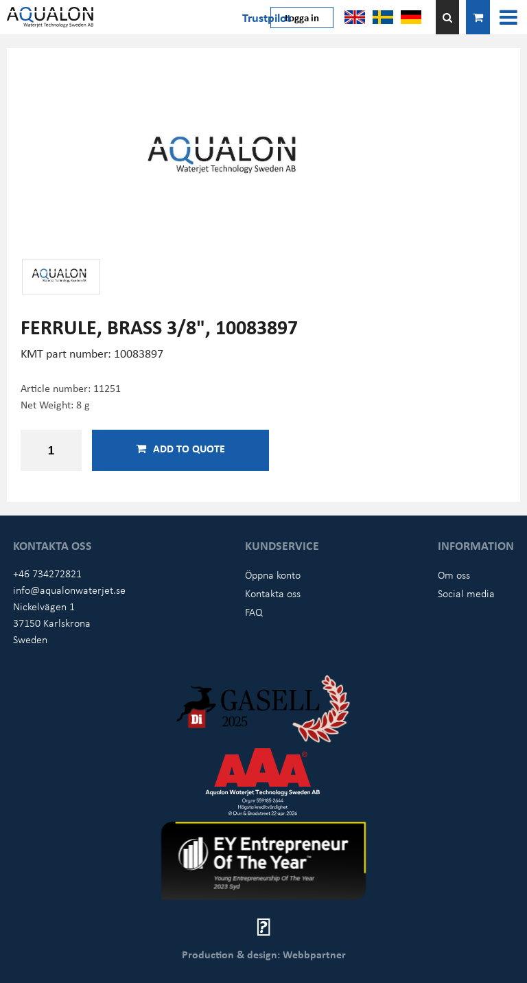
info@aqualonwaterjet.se (69, 589)
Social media (466, 593)
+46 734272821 (47, 573)
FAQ (254, 611)
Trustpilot (266, 17)
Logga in (302, 17)
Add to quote (180, 448)
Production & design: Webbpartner (264, 954)
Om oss (454, 574)
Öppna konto (273, 574)
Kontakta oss (273, 593)
